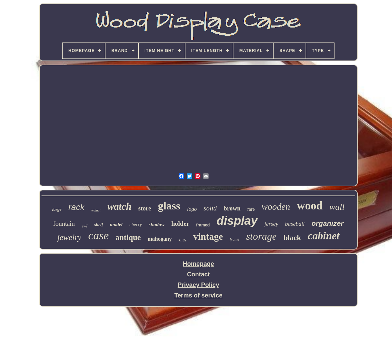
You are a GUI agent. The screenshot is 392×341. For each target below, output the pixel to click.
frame (234, 239)
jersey (271, 224)
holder (181, 223)
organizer (327, 223)
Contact (198, 274)
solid (210, 208)
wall (337, 207)
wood (310, 206)
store (144, 208)
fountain (64, 223)
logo (192, 209)
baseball (295, 224)
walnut (95, 210)
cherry (135, 224)
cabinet (324, 236)
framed (203, 225)
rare (251, 209)
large (56, 209)
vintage (208, 236)
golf (84, 225)
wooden (276, 207)
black (292, 237)
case (98, 235)
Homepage (198, 263)
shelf (98, 224)
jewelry (69, 237)
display (237, 220)
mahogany (160, 239)
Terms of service (198, 295)
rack (76, 207)
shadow (157, 224)
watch (119, 206)
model (116, 224)
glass (169, 206)
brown (232, 208)
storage (261, 236)
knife (182, 240)
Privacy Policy (198, 285)
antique (128, 237)
